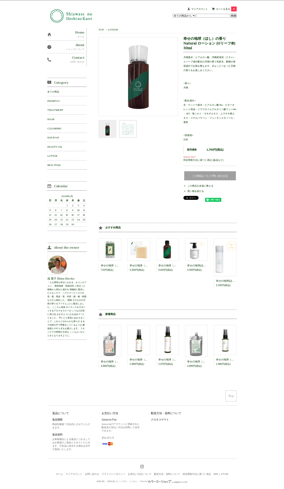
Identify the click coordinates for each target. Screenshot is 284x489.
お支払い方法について (139, 473)
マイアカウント (199, 8)
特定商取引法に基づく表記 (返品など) (203, 159)
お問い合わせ (92, 473)
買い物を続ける (195, 191)
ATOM (224, 473)
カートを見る (226, 8)
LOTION (113, 29)
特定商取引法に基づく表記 (197, 473)
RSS (216, 473)
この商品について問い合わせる (210, 175)
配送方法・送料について (167, 473)
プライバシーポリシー (113, 473)
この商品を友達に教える (200, 185)
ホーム (59, 473)
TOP (101, 29)
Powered (164, 481)
